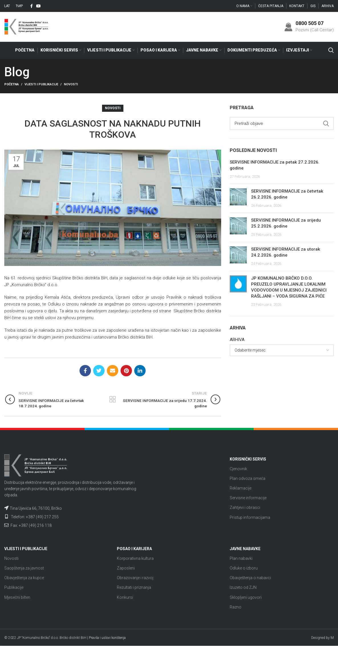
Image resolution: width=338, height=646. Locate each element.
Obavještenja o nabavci (250, 578)
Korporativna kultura (135, 558)
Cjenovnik (238, 469)
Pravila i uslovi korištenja (107, 638)
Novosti (71, 84)
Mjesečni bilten (17, 597)
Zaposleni (126, 568)
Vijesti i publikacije (41, 84)
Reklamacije (240, 488)
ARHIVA (237, 339)
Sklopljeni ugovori (246, 597)
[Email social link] (112, 371)
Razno (235, 607)
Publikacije (13, 587)
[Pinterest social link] (126, 371)
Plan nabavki (241, 558)
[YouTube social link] (38, 6)
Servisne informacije (248, 498)
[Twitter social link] (99, 371)
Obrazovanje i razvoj (135, 578)
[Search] (331, 50)
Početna (11, 84)
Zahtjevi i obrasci (245, 507)
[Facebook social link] (31, 6)
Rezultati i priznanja (134, 587)
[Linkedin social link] (140, 371)
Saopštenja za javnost (24, 568)
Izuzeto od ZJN (243, 587)
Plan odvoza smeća (247, 478)
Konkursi (125, 597)
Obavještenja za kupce (24, 578)
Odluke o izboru (244, 568)
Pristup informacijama (250, 517)
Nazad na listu (113, 399)
